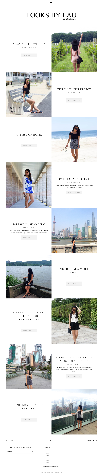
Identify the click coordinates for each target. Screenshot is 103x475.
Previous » (92, 440)
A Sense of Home (29, 134)
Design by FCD (58, 472)
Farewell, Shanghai (28, 224)
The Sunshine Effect (74, 89)
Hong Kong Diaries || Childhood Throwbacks (29, 316)
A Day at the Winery (28, 44)
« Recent (10, 440)
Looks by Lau (49, 472)
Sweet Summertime (74, 179)
